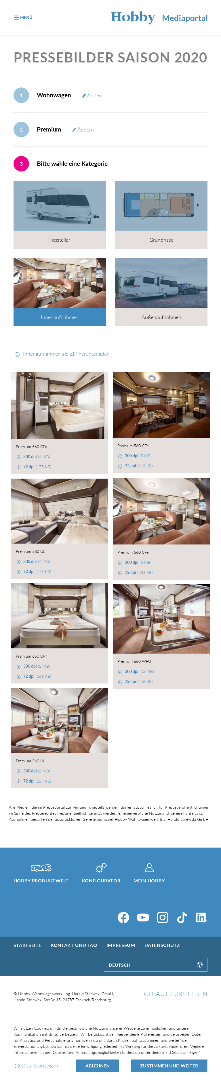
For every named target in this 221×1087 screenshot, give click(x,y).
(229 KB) (36, 780)
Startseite (27, 945)
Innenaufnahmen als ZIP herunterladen (66, 354)
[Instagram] (162, 917)
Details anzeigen (40, 1065)
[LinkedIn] (201, 917)
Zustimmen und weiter (169, 1065)
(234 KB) (138, 572)
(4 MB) (36, 456)
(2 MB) (36, 666)
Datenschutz (162, 945)
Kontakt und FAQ (74, 945)
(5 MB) (138, 455)
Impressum (120, 945)
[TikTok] (182, 917)
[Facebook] (123, 917)
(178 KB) (36, 466)
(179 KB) (36, 571)
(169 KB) (36, 676)
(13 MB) (139, 671)
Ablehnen (97, 1065)
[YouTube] (143, 917)
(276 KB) (138, 681)
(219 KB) (138, 465)
